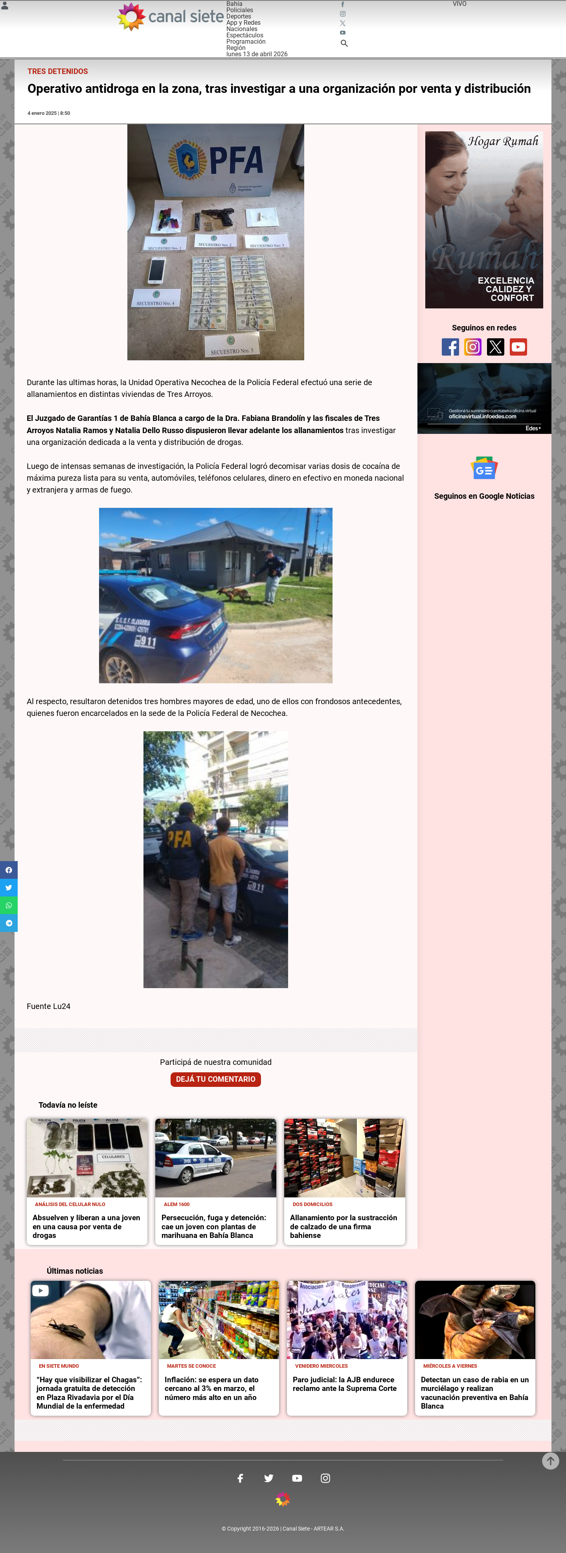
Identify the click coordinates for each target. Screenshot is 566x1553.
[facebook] (450, 347)
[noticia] (87, 1158)
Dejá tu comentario (215, 1079)
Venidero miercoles (321, 1366)
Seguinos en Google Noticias (484, 497)
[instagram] (472, 347)
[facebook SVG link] (343, 5)
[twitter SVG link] (343, 24)
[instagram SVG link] (343, 15)
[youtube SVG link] (343, 34)
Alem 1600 (176, 1204)
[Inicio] (169, 17)
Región (236, 48)
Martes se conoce (191, 1366)
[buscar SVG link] (344, 45)
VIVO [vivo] (460, 3)
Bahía (234, 3)
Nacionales (241, 29)
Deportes (238, 16)
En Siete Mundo (59, 1366)
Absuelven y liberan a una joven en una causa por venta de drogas (86, 1227)
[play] (40, 1290)
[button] (9, 870)
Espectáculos (244, 35)
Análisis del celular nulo (70, 1204)
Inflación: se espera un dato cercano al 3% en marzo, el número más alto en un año (212, 1389)
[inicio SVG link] (283, 1500)
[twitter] (495, 347)
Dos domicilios (313, 1204)
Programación (246, 41)
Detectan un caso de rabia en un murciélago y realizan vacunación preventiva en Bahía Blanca (475, 1393)
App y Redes (243, 22)
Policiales (239, 10)
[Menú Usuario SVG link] (4, 7)
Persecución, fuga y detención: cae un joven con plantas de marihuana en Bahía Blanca (214, 1227)
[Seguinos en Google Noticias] (484, 468)
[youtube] (518, 347)
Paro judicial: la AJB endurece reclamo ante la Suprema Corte (345, 1384)
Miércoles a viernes (450, 1366)
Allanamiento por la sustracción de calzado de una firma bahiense (343, 1227)
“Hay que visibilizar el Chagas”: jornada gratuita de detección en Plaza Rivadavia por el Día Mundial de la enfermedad (89, 1393)
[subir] (550, 1461)
